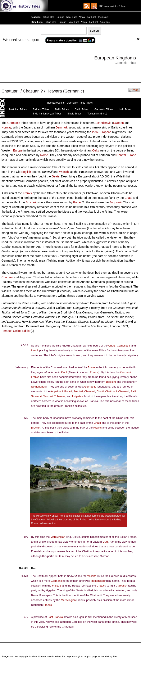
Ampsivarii (56, 391)
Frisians (57, 585)
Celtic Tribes (81, 109)
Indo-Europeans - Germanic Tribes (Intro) (69, 102)
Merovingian (57, 536)
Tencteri (48, 396)
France (94, 372)
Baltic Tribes (62, 109)
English (26, 171)
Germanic (13, 123)
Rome (44, 155)
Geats (55, 176)
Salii (133, 391)
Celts (95, 150)
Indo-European (102, 132)
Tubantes (59, 396)
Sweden (118, 123)
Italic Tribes (125, 109)
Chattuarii (111, 391)
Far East (91, 17)
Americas (104, 22)
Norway (6, 127)
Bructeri (31, 202)
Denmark (62, 127)
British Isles (49, 17)
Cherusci (123, 391)
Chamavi (7, 277)
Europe (60, 17)
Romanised (98, 580)
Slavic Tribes (74, 113)
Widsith (64, 171)
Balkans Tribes (41, 109)
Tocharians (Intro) (97, 113)
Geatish (122, 585)
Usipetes (77, 396)
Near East (72, 17)
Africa (82, 17)
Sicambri (36, 396)
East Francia (55, 617)
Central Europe (126, 155)
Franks (27, 193)
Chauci (101, 585)
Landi (34, 350)
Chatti (128, 197)
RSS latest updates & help (111, 6)
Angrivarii (115, 202)
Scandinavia (103, 123)
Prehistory (102, 17)
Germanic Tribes (104, 109)
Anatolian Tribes (18, 109)
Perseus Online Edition (16, 331)
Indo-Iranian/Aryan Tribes (47, 113)
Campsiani (123, 345)
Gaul (64, 372)
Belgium (111, 381)
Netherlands (38, 386)
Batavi (68, 391)
